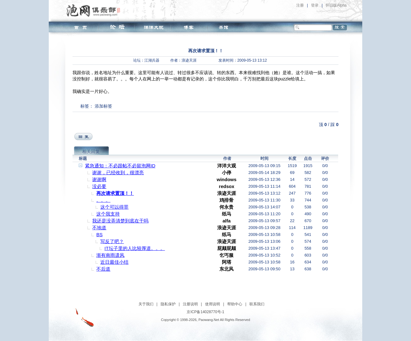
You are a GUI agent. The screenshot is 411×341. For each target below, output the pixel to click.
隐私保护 (168, 304)
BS (99, 234)
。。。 (103, 200)
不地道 (99, 227)
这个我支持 (108, 213)
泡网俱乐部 (95, 10)
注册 (300, 5)
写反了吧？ (112, 241)
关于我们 (145, 304)
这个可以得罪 (114, 207)
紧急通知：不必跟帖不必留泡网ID (120, 165)
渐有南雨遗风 (110, 255)
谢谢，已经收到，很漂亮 (118, 172)
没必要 (99, 186)
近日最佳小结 (114, 262)
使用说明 (212, 304)
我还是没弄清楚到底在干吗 (120, 220)
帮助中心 (234, 304)
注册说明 (190, 304)
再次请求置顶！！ (115, 193)
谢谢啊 (99, 179)
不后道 (103, 269)
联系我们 (256, 304)
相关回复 (91, 151)
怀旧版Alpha (336, 5)
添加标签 (103, 106)
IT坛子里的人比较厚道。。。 (134, 248)
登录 (314, 5)
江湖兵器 (151, 60)
